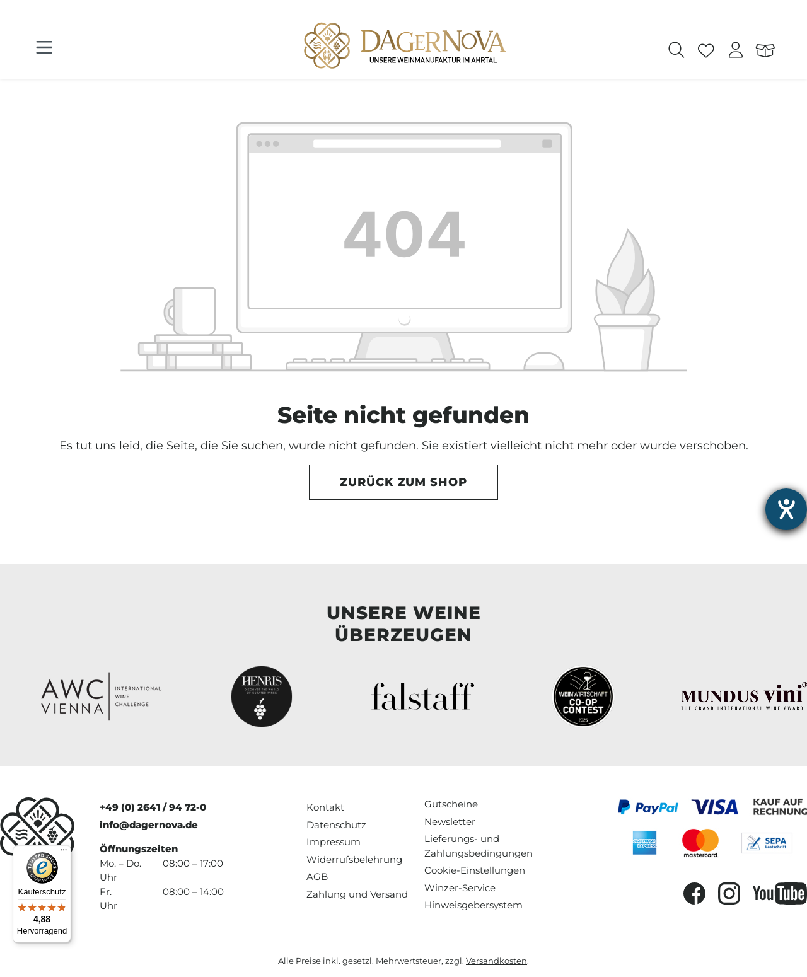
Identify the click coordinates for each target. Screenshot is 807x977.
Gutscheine (451, 804)
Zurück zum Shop (403, 482)
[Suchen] (677, 52)
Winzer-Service (460, 888)
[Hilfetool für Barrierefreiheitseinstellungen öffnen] (786, 509)
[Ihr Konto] (736, 52)
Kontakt (325, 807)
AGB (317, 876)
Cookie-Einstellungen (474, 870)
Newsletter (449, 822)
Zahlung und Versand (357, 894)
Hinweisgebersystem (473, 905)
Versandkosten (496, 961)
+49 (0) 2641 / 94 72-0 (153, 807)
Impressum (333, 842)
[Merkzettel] (706, 52)
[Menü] (44, 47)
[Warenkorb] (766, 52)
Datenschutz (336, 825)
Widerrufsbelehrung (354, 859)
